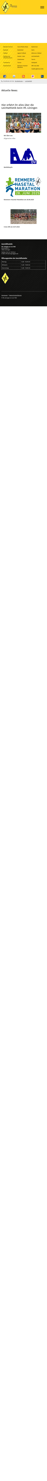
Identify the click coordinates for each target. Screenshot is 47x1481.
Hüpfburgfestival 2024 (37, 69)
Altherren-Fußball (36, 53)
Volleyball (34, 62)
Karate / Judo (21, 56)
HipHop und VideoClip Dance (7, 57)
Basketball (20, 50)
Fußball (5, 53)
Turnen (19, 62)
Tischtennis (6, 62)
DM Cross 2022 (35, 65)
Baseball (5, 50)
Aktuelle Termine (8, 47)
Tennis (33, 59)
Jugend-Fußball (21, 53)
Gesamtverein (7, 65)
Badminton (34, 47)
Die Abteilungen (19, 81)
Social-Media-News (22, 47)
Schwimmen (20, 59)
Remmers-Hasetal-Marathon (22, 66)
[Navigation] (42, 7)
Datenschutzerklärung (15, 295)
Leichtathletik (35, 56)
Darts (32, 50)
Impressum (4, 295)
